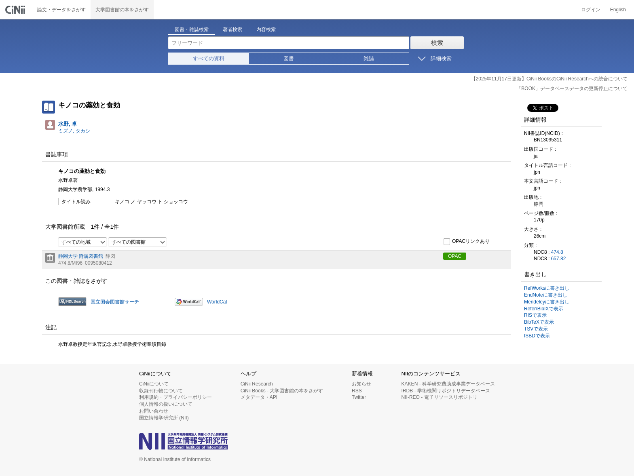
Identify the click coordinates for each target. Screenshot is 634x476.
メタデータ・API (259, 397)
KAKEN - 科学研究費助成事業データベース (448, 384)
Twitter (359, 397)
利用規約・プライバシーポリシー (175, 397)
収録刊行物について (161, 391)
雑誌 (368, 58)
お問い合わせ (153, 411)
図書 (288, 58)
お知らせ (361, 384)
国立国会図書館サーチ (115, 302)
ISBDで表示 (537, 336)
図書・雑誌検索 (192, 29)
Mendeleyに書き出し (546, 302)
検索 (437, 42)
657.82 (558, 258)
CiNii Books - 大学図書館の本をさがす (282, 391)
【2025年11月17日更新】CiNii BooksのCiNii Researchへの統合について (549, 79)
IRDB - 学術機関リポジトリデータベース (446, 391)
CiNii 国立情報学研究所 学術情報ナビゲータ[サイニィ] (16, 9)
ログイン (590, 10)
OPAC (454, 256)
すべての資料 (208, 58)
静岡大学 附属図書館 (80, 256)
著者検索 (232, 29)
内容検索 (266, 29)
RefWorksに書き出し (546, 288)
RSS (357, 391)
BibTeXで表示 (539, 322)
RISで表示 (535, 315)
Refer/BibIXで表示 (543, 309)
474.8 (557, 252)
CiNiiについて (154, 384)
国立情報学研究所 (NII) (164, 418)
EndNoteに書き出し (545, 295)
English (618, 10)
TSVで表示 (536, 329)
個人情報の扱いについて (165, 404)
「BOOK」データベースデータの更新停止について (572, 88)
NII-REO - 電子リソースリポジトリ (440, 397)
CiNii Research (257, 384)
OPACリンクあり (466, 241)
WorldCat (217, 302)
